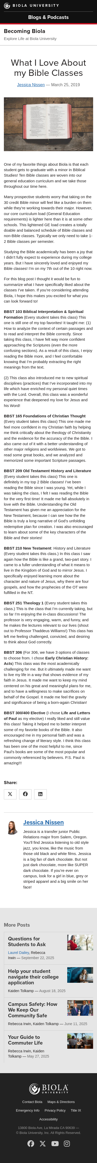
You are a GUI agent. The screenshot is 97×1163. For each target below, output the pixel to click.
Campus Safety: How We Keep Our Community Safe (32, 1010)
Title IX (76, 1110)
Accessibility (48, 1119)
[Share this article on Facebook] (25, 794)
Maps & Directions (60, 1102)
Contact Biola (32, 1102)
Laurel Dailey (18, 953)
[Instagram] (67, 1144)
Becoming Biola (24, 31)
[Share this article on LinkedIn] (40, 794)
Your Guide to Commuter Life (25, 1040)
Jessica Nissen (31, 85)
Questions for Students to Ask (27, 942)
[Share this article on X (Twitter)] (10, 794)
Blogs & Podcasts (48, 17)
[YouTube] (55, 1144)
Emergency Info (28, 1110)
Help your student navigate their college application (33, 977)
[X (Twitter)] (42, 1144)
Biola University (36, 5)
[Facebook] (30, 1144)
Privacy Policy (55, 1110)
